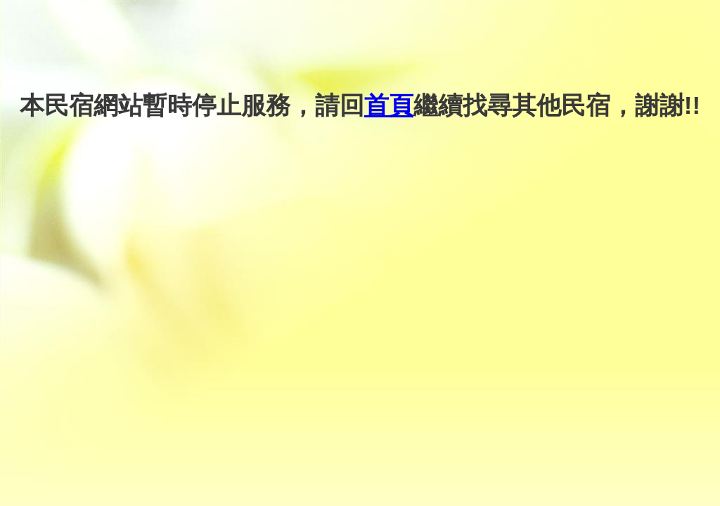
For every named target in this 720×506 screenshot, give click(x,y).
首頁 (388, 105)
